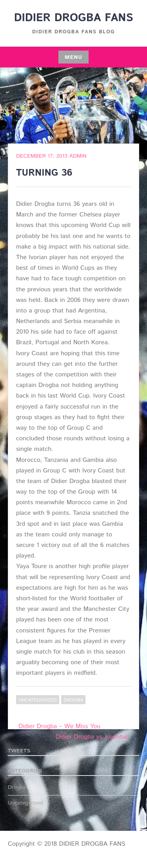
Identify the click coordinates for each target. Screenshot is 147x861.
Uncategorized (37, 700)
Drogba (73, 700)
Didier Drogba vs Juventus (92, 736)
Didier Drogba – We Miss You (59, 726)
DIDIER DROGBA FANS (73, 18)
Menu (73, 57)
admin (78, 156)
